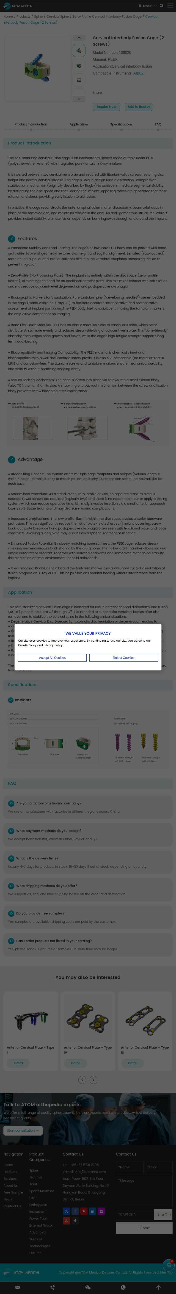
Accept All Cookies (52, 657)
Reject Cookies (123, 657)
